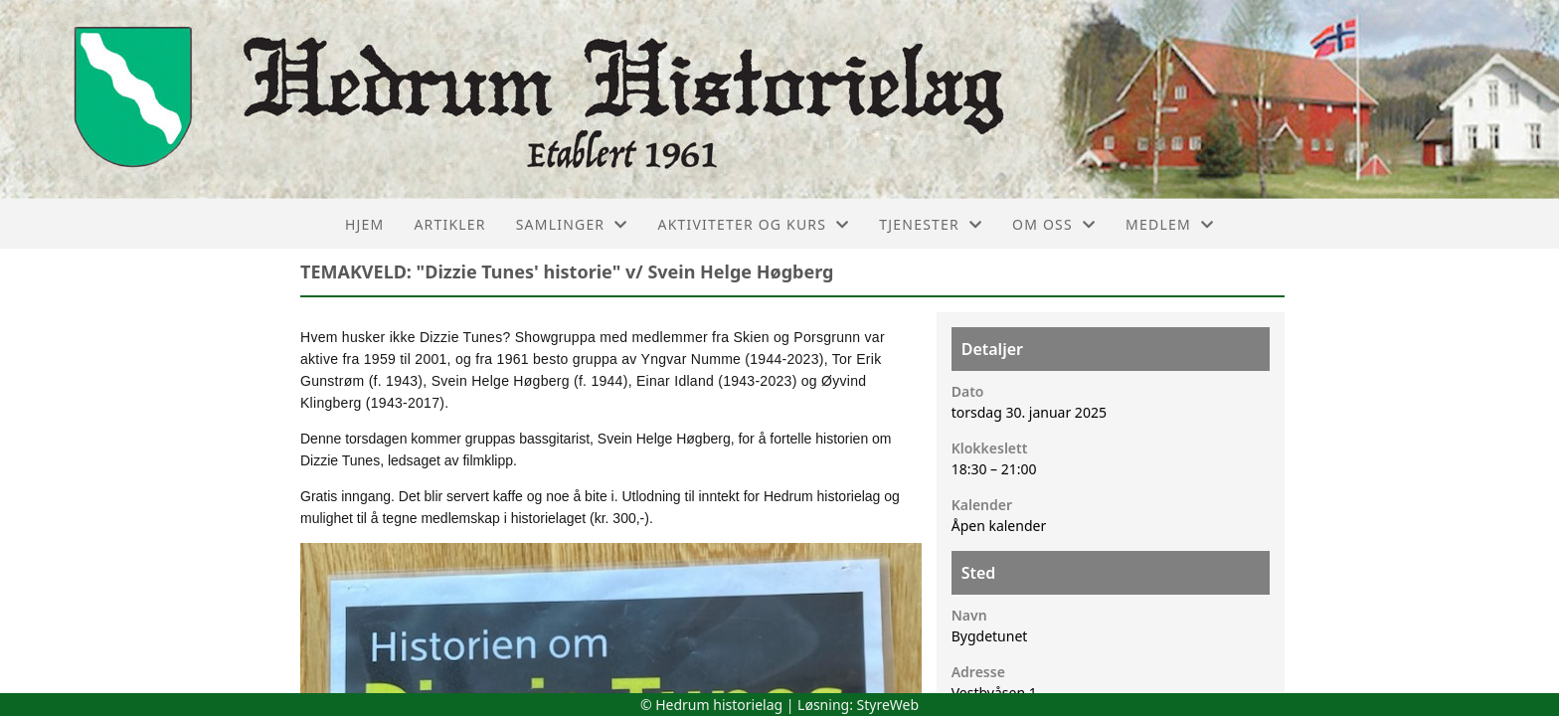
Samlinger (572, 224)
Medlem (1170, 224)
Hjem (364, 224)
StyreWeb (888, 704)
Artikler (449, 224)
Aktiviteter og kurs (753, 224)
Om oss (1054, 224)
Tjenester (930, 224)
